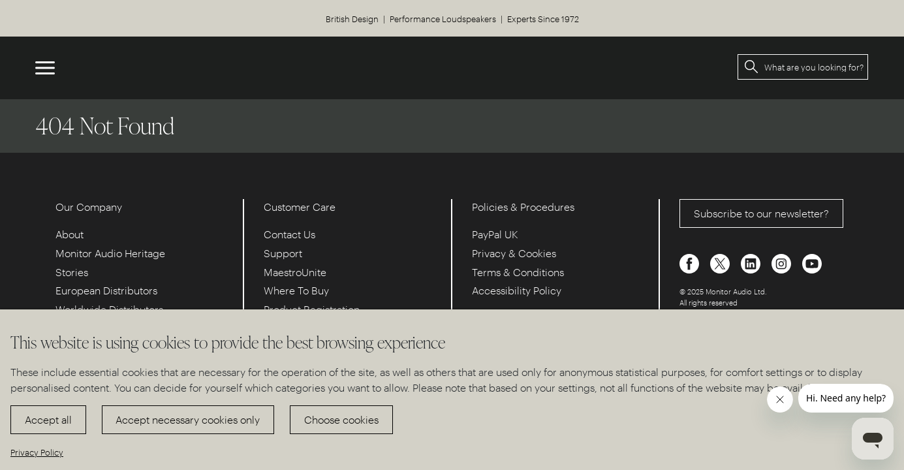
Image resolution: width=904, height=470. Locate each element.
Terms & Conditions (518, 272)
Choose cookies (341, 419)
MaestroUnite (295, 272)
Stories (71, 272)
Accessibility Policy (516, 290)
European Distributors (106, 290)
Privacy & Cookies (514, 253)
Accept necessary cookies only (188, 419)
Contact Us (289, 234)
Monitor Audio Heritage (110, 253)
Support (283, 253)
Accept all (48, 419)
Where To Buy (296, 290)
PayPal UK (495, 234)
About (69, 234)
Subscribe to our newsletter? (761, 213)
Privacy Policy (36, 452)
